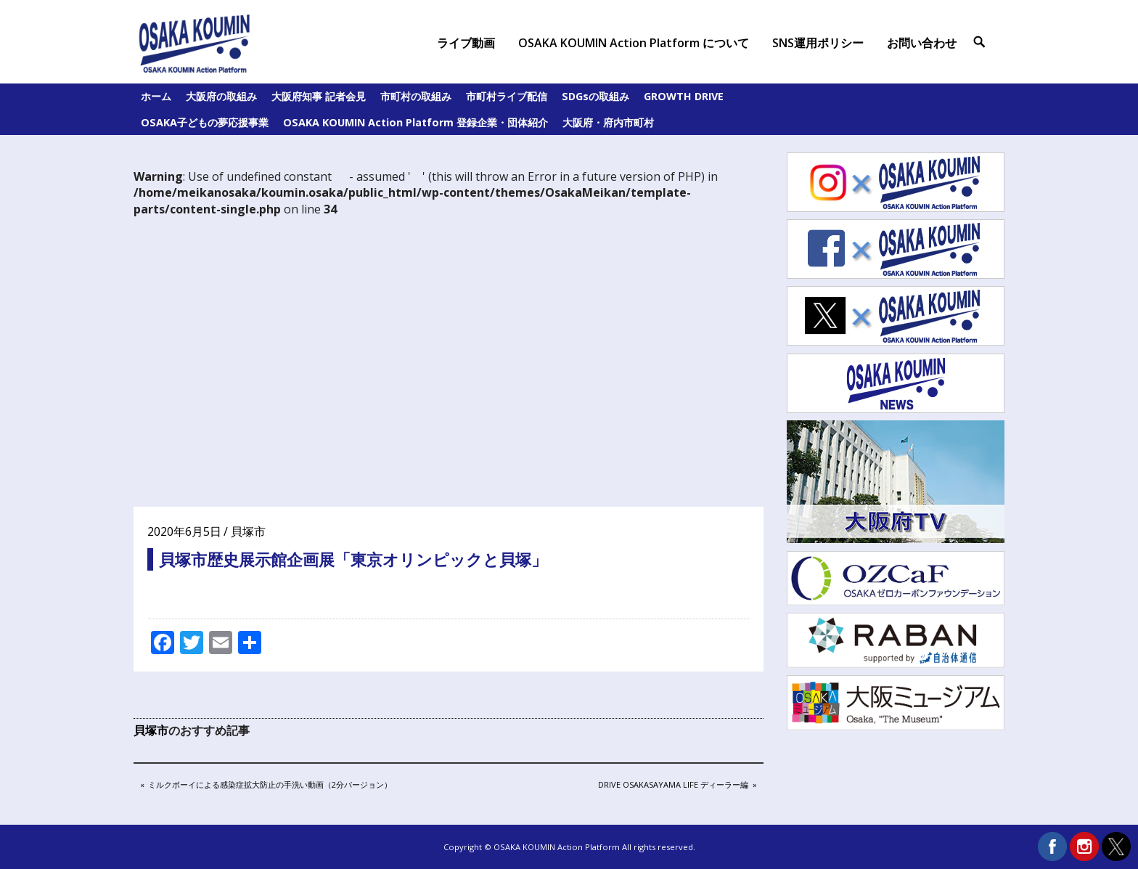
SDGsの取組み (595, 96)
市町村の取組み (415, 96)
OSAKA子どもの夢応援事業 (205, 122)
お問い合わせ (922, 43)
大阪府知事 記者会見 (318, 96)
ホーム (156, 96)
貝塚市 (248, 531)
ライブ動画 (466, 43)
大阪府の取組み (221, 96)
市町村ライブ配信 (506, 96)
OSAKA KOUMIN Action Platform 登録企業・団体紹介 (415, 122)
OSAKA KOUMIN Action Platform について (633, 43)
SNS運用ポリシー (818, 43)
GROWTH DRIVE (684, 96)
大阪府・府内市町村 (608, 122)
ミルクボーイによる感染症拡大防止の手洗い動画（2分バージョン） (269, 785)
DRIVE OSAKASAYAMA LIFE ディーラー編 (672, 785)
